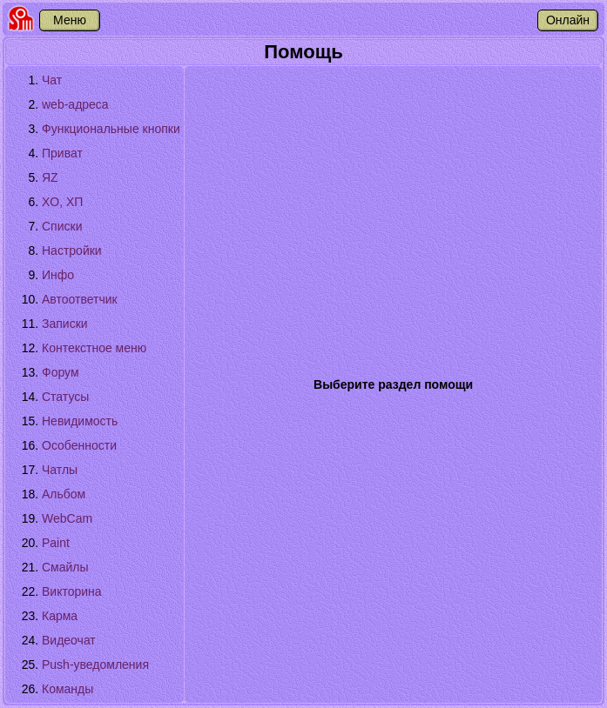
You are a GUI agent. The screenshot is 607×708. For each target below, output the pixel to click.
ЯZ (50, 177)
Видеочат (69, 640)
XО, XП (62, 202)
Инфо (58, 275)
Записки (65, 324)
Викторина (72, 591)
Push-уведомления (95, 664)
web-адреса (75, 104)
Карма (60, 616)
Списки (62, 226)
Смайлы (65, 567)
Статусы (65, 397)
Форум (60, 372)
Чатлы (60, 470)
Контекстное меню (94, 348)
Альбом (63, 494)
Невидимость (80, 421)
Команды (67, 689)
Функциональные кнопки (111, 129)
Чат (52, 80)
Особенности (79, 445)
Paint (56, 543)
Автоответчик (80, 299)
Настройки (72, 250)
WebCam (67, 518)
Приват (62, 153)
